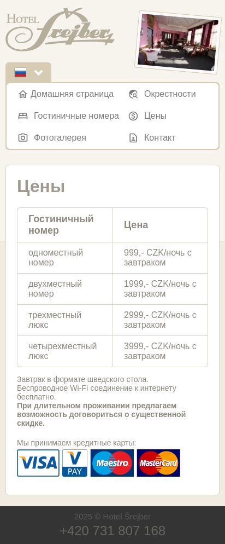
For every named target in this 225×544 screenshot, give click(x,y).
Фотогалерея (51, 137)
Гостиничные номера (68, 116)
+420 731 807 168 (112, 530)
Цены (147, 116)
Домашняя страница (65, 94)
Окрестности (162, 94)
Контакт (152, 137)
